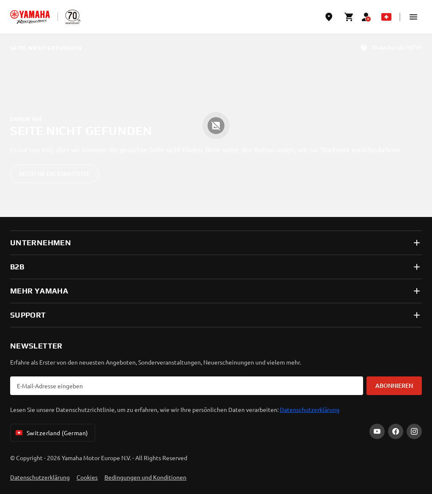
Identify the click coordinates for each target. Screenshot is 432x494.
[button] (413, 16)
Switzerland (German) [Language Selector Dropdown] (51, 433)
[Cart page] (349, 17)
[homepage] (30, 17)
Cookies (87, 477)
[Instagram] (414, 431)
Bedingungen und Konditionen (145, 477)
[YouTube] (377, 431)
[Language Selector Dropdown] (386, 16)
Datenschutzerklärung (309, 409)
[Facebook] (395, 431)
